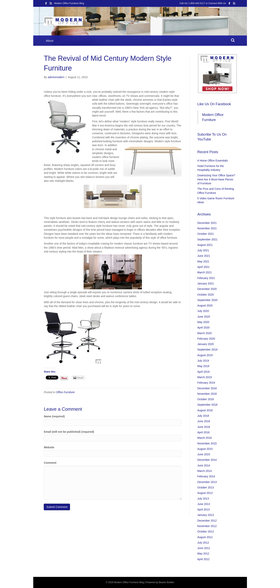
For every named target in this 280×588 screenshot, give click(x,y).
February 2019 (206, 382)
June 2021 (203, 255)
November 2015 (207, 443)
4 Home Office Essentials (212, 160)
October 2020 (205, 294)
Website (49, 447)
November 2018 (207, 393)
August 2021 (205, 244)
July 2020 (203, 311)
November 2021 (207, 228)
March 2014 (204, 470)
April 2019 (203, 371)
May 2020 (203, 322)
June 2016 (203, 426)
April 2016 (203, 432)
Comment (50, 462)
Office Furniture (65, 392)
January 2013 (205, 514)
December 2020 (207, 288)
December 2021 (207, 222)
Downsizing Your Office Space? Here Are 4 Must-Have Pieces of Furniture (216, 179)
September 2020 (207, 300)
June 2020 (203, 316)
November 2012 (207, 526)
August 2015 (205, 448)
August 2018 (205, 410)
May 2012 (203, 553)
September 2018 (207, 404)
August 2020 (205, 305)
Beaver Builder (166, 582)
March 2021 (204, 272)
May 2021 (203, 261)
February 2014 (206, 476)
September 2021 (207, 239)
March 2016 (204, 437)
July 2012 (203, 542)
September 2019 (207, 349)
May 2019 (203, 366)
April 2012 (203, 559)
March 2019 (204, 377)
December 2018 (207, 388)
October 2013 (205, 487)
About (49, 40)
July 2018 (203, 415)
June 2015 (203, 454)
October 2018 (205, 399)
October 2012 (205, 531)
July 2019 (203, 360)
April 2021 (203, 266)
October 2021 (205, 233)
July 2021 (203, 250)
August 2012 (205, 537)
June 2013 (203, 504)
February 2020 (206, 338)
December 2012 (207, 520)
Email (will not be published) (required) (69, 431)
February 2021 (206, 278)
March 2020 (204, 333)
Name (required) (54, 416)
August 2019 (205, 355)
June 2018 (203, 421)
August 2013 (205, 492)
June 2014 (203, 465)
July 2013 (203, 498)
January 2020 (205, 344)
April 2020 (203, 327)
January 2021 (205, 283)
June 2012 (203, 548)
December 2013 (207, 482)
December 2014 (207, 459)
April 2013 (203, 509)
